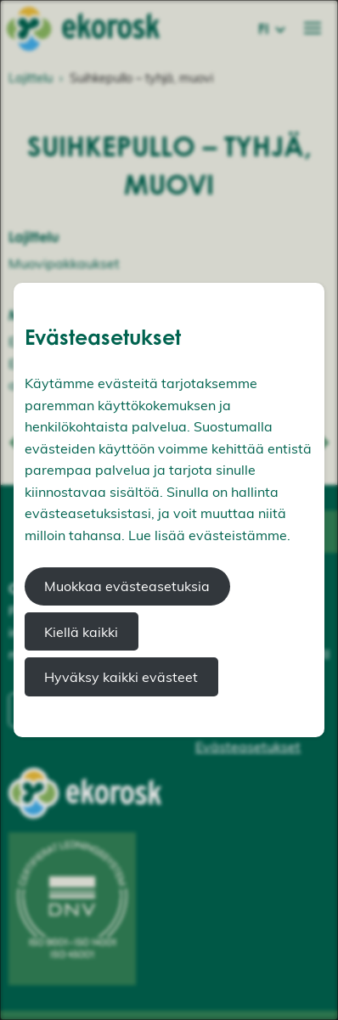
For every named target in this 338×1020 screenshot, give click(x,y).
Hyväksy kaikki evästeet (121, 676)
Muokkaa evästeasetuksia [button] (127, 586)
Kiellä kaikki (81, 631)
